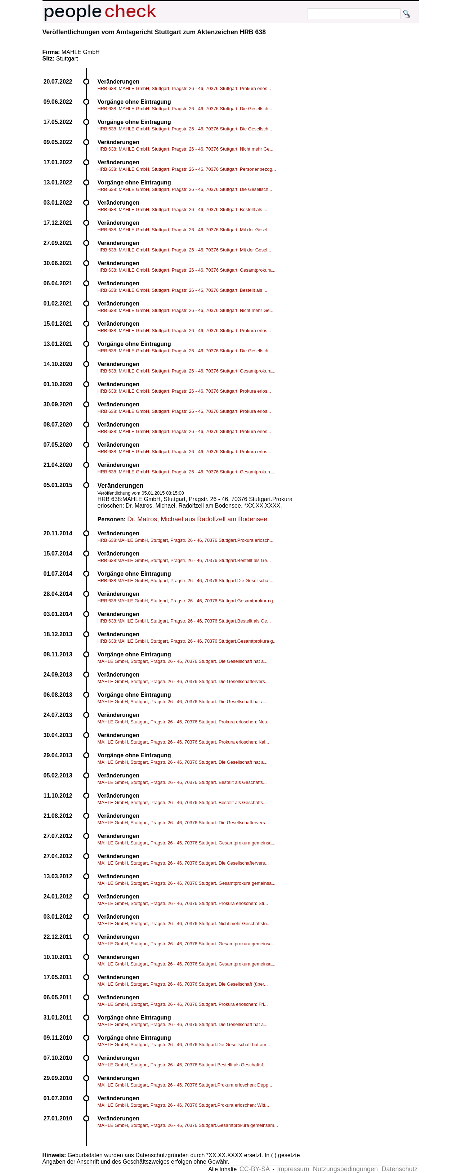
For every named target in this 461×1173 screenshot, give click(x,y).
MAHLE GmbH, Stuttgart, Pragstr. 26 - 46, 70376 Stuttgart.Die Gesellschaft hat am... (184, 1044)
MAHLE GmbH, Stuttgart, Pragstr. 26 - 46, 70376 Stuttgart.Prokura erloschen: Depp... (185, 1085)
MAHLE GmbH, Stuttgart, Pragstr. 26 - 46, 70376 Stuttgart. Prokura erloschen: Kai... (183, 742)
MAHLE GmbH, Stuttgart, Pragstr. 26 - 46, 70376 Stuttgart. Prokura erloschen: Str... (183, 903)
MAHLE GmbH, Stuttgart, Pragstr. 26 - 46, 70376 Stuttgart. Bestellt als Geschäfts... (182, 782)
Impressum (293, 1169)
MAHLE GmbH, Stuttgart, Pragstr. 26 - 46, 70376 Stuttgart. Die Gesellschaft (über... (183, 984)
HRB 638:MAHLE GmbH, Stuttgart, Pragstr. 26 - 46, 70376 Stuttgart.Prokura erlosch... (186, 540)
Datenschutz (399, 1169)
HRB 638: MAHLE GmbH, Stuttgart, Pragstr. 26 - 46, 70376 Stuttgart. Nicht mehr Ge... (186, 149)
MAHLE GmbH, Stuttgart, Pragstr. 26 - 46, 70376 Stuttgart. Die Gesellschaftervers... (183, 681)
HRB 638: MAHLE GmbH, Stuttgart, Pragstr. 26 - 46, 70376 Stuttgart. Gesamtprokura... (187, 270)
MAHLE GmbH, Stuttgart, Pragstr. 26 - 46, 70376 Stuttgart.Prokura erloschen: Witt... (183, 1105)
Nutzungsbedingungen (345, 1169)
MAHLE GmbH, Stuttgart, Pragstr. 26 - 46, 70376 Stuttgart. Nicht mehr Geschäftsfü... (184, 923)
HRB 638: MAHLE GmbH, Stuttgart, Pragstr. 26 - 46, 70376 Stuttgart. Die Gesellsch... (185, 108)
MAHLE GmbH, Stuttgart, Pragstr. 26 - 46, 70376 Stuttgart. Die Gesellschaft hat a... (183, 661)
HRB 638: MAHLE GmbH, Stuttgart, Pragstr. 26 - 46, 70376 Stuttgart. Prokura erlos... (184, 88)
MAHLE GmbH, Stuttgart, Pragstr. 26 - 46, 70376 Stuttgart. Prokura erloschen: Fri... (183, 1004)
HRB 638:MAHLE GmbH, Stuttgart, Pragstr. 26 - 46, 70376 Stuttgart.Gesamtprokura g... (187, 600)
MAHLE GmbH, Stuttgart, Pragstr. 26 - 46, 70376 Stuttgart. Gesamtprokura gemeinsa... (187, 843)
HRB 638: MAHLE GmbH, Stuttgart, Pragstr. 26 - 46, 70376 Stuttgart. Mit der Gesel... (184, 229)
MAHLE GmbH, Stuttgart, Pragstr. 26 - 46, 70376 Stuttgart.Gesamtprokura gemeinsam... (188, 1125)
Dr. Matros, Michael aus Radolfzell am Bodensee (197, 519)
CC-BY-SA (255, 1169)
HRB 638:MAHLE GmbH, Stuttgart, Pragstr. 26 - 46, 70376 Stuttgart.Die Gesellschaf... (186, 580)
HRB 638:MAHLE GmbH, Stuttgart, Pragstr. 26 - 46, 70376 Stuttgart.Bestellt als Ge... (184, 560)
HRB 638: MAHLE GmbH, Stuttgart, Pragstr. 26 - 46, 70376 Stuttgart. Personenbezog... (187, 169)
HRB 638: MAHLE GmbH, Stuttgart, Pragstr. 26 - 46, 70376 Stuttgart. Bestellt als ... (183, 209)
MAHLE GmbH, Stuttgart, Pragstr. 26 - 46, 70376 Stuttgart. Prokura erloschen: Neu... (184, 721)
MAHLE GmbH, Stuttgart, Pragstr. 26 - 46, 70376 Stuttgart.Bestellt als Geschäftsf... (182, 1064)
